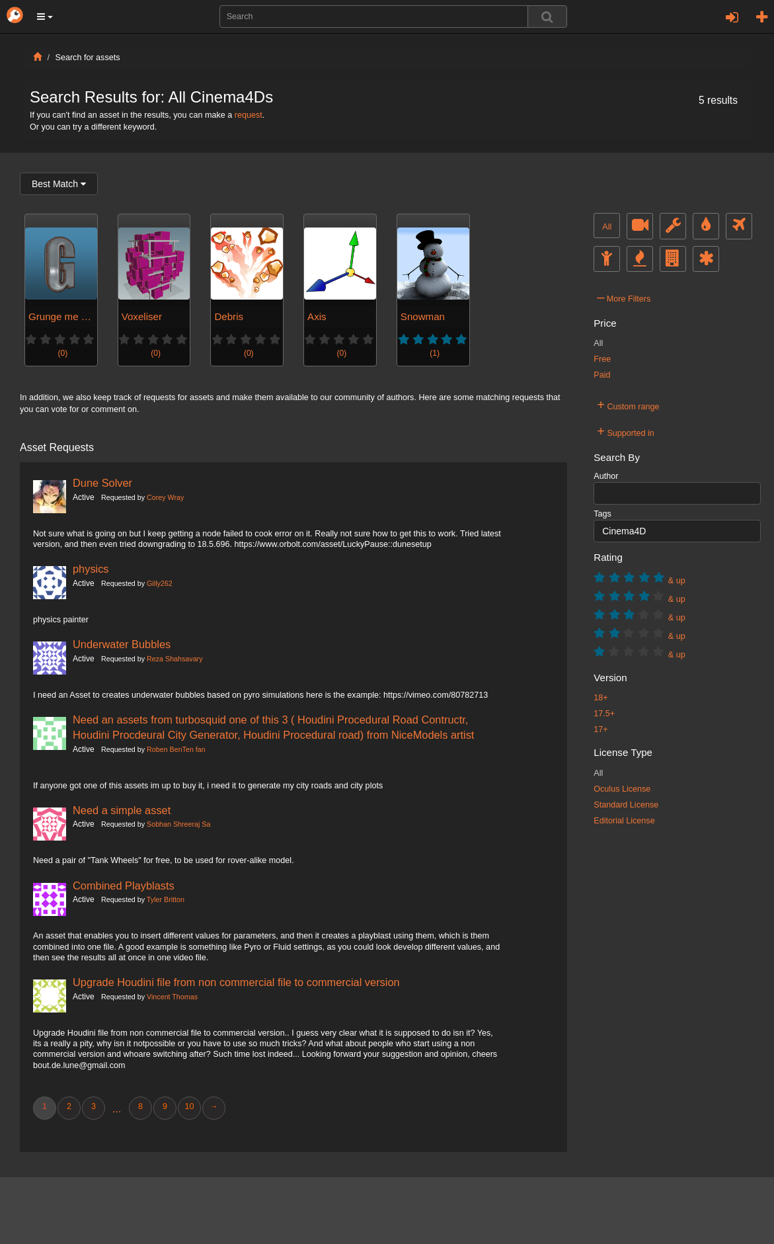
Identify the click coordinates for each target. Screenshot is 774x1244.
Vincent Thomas (172, 997)
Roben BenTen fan (176, 749)
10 (189, 1106)
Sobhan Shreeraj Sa (178, 824)
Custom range (628, 404)
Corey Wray (165, 497)
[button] (45, 16)
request (248, 115)
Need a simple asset (122, 810)
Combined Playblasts (123, 886)
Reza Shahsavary (174, 659)
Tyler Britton (165, 899)
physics (91, 569)
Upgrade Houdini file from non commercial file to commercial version (236, 982)
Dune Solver (102, 483)
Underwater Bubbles (122, 644)
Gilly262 (160, 583)
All (606, 226)
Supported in (625, 431)
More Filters (623, 297)
